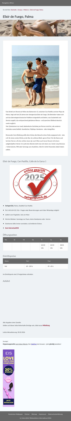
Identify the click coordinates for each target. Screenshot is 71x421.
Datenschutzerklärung (55, 414)
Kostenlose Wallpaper (15, 414)
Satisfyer (34, 344)
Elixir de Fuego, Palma (36, 10)
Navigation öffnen (8, 3)
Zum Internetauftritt (12, 228)
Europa (20, 10)
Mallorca (26, 10)
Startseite (13, 10)
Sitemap (34, 414)
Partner (27, 414)
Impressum (42, 414)
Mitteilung (46, 325)
